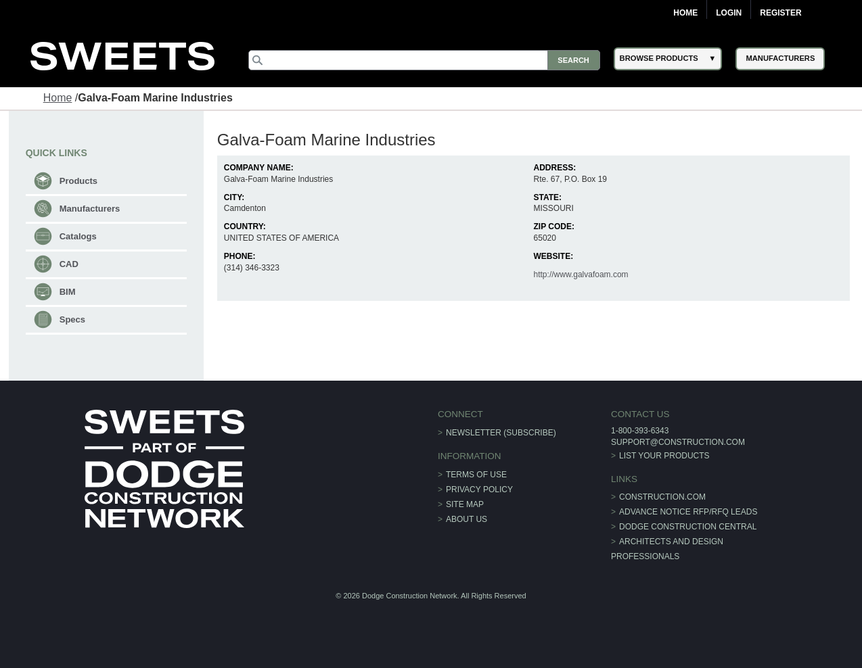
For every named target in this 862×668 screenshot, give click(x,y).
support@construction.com (678, 442)
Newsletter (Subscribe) (501, 432)
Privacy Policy (479, 489)
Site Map (465, 504)
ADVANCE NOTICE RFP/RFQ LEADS (688, 512)
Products (78, 181)
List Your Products (664, 455)
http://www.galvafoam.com (581, 274)
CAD (69, 264)
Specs (72, 319)
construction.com (662, 497)
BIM (68, 292)
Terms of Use (476, 474)
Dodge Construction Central (687, 526)
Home (685, 13)
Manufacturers (90, 209)
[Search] (424, 60)
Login (729, 13)
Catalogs (78, 236)
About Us (466, 519)
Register (780, 13)
